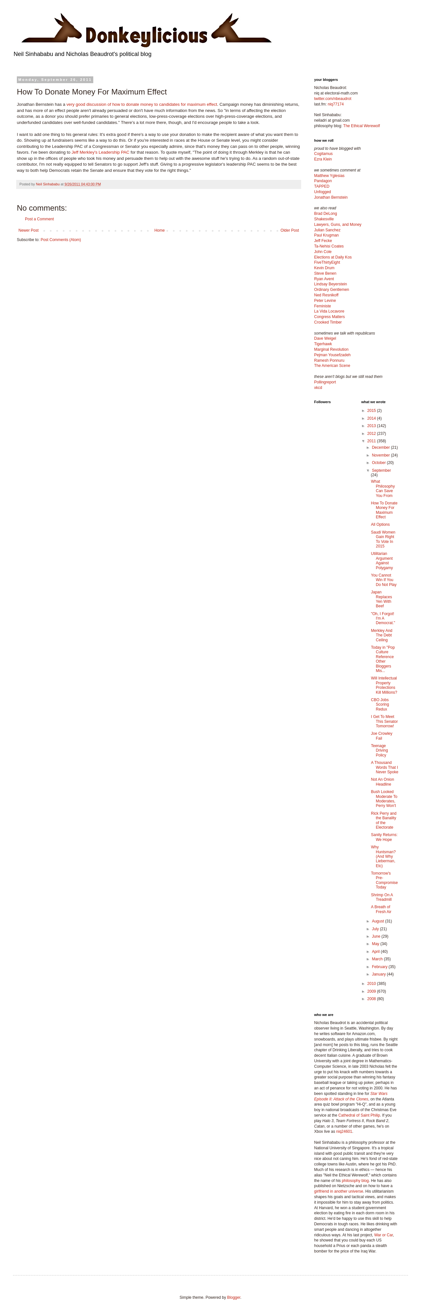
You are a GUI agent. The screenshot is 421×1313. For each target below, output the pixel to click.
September (381, 470)
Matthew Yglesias (329, 175)
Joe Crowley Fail (381, 735)
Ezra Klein (323, 159)
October (379, 462)
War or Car (383, 1235)
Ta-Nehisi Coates (329, 246)
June (376, 936)
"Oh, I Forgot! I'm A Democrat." (383, 618)
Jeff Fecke (323, 240)
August (378, 921)
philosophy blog (355, 1180)
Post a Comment (39, 219)
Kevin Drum (324, 268)
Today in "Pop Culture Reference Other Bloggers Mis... (383, 659)
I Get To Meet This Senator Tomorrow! (384, 721)
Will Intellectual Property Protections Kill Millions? (384, 685)
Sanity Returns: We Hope (384, 837)
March (378, 959)
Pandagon (323, 181)
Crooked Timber (328, 322)
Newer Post (28, 230)
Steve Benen (325, 273)
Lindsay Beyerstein (330, 284)
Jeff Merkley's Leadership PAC (101, 152)
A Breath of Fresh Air (381, 909)
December (381, 447)
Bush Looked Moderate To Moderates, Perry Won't (384, 798)
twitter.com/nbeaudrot (332, 98)
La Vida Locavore (329, 311)
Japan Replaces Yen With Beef (381, 599)
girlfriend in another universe (338, 1191)
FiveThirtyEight (327, 262)
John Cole (323, 251)
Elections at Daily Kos (333, 257)
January (379, 974)
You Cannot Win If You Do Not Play (383, 580)
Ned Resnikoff (326, 295)
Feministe (322, 306)
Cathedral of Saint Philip (359, 1115)
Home (159, 230)
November (381, 455)
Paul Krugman (326, 235)
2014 (372, 418)
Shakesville (324, 219)
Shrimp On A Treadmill (382, 897)
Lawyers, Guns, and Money (337, 224)
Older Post (289, 230)
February (380, 967)
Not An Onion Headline (382, 781)
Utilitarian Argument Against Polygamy (382, 560)
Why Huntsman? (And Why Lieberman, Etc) (383, 856)
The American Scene (332, 365)
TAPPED (321, 186)
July (376, 929)
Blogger (233, 1297)
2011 (372, 441)
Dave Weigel (325, 338)
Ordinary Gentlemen (331, 289)
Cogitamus (323, 153)
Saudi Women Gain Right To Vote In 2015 (383, 539)
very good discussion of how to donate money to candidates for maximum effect (141, 104)
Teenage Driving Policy (379, 750)
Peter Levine (325, 300)
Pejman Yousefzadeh (332, 355)
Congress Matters (329, 316)
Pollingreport (325, 382)
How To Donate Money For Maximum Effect (384, 510)
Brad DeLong (325, 213)
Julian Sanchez (327, 230)
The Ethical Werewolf (361, 126)
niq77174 (336, 104)
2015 (372, 410)
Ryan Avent (324, 279)
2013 (372, 426)
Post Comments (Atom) (60, 239)
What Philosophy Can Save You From (383, 488)
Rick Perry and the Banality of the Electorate (383, 820)
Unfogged (322, 192)
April (376, 951)
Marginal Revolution (331, 349)
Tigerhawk (323, 344)
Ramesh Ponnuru (329, 360)
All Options (380, 524)
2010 (372, 983)
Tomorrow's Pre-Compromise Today (384, 880)
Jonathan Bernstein (330, 197)
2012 (372, 433)
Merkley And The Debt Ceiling (381, 635)
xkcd (318, 387)
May (376, 944)
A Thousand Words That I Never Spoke (384, 767)
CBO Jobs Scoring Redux (380, 705)
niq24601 (344, 1131)
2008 (372, 999)
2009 (372, 991)
